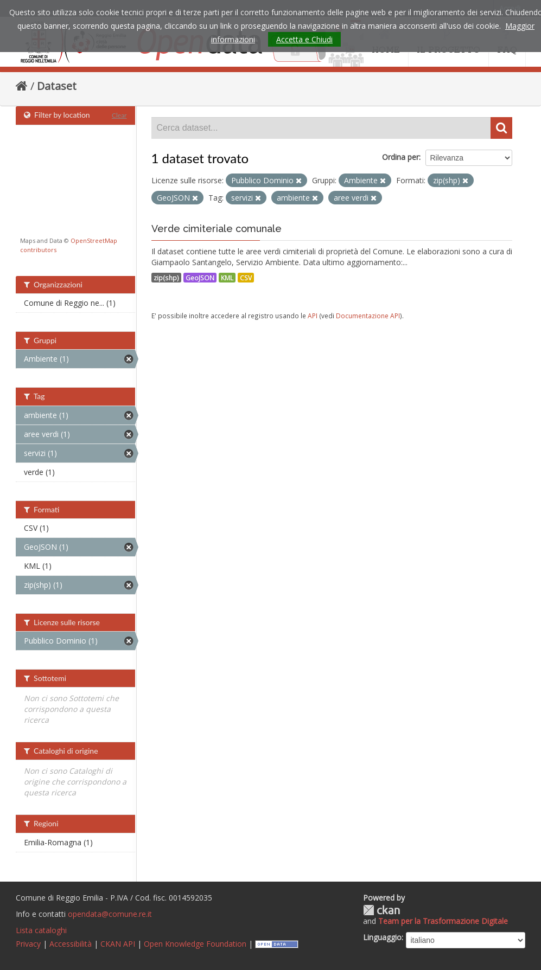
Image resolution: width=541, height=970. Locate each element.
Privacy (28, 944)
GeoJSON (200, 277)
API (312, 315)
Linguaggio (382, 937)
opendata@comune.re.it (110, 914)
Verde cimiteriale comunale (216, 228)
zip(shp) (166, 277)
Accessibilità (70, 944)
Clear (119, 115)
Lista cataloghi (41, 930)
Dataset (57, 86)
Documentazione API (368, 315)
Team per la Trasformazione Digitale (443, 921)
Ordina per (400, 157)
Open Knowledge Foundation (195, 944)
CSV (246, 277)
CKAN (381, 910)
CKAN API (117, 944)
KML (227, 277)
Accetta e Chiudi (304, 39)
